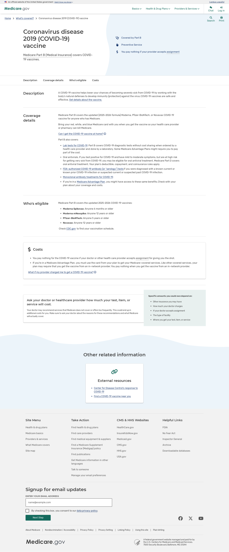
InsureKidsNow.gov (127, 433)
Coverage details (53, 80)
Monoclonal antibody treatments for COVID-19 (88, 177)
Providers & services (37, 439)
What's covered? (25, 18)
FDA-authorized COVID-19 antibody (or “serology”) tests (93, 168)
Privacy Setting (105, 530)
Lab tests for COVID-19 (75, 145)
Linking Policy (124, 530)
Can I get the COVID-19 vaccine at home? (82, 133)
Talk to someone (80, 469)
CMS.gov (121, 445)
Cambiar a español (216, 2)
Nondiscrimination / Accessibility (60, 530)
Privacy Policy (86, 530)
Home (8, 18)
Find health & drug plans (84, 427)
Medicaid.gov (124, 439)
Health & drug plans (36, 427)
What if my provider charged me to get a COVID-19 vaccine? (62, 272)
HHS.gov (121, 450)
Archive (167, 445)
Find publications (80, 454)
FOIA (165, 427)
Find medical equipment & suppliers (91, 439)
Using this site (141, 530)
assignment (173, 51)
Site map (30, 450)
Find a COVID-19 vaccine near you (112, 396)
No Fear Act (169, 433)
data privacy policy (87, 510)
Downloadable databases (176, 450)
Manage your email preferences (88, 475)
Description (30, 80)
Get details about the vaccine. (85, 99)
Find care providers (81, 433)
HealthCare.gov (125, 427)
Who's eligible (77, 80)
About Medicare (33, 530)
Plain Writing (158, 530)
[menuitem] (137, 9)
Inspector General (172, 439)
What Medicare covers (38, 445)
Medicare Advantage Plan (91, 181)
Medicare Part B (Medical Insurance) (47, 55)
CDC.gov (71, 228)
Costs (95, 80)
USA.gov (121, 456)
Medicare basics (34, 433)
